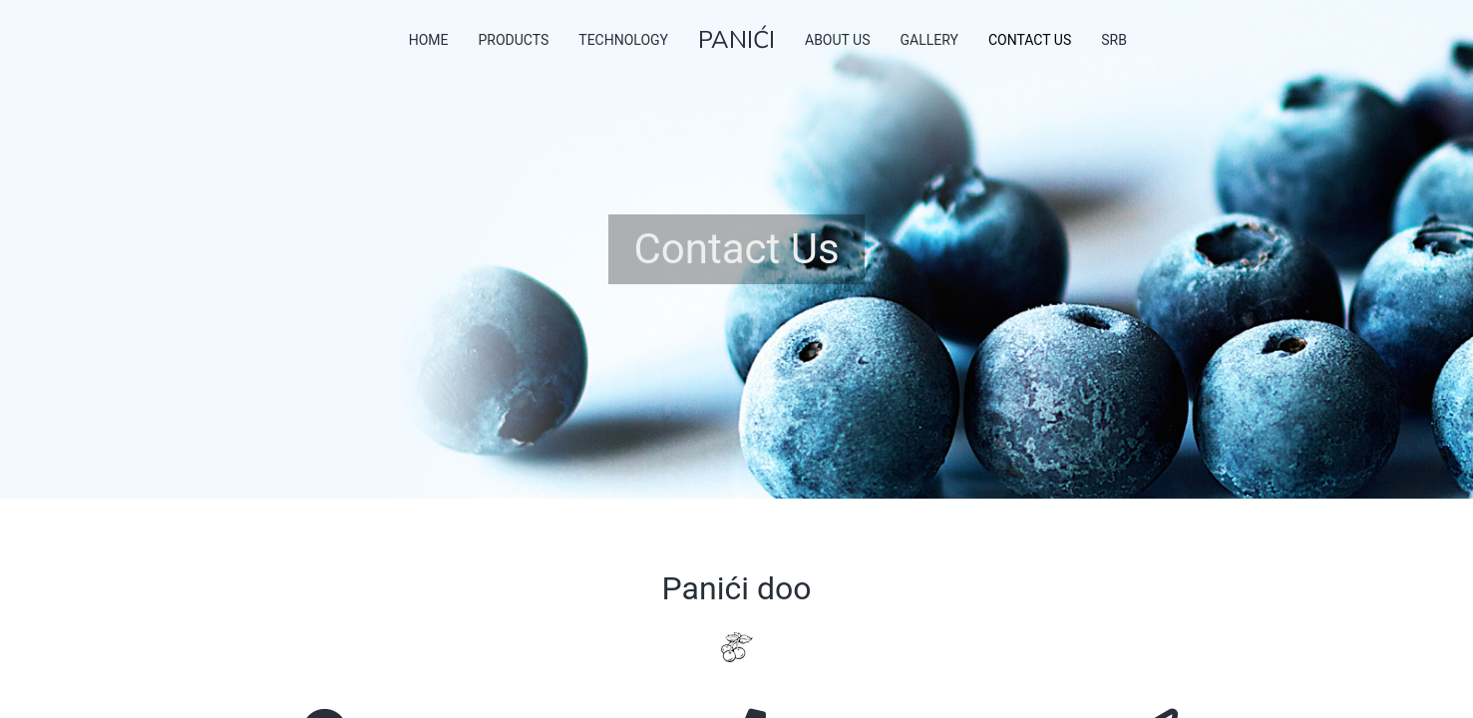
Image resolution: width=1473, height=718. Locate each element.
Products (513, 40)
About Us (838, 40)
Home (429, 40)
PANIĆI (736, 40)
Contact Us (1029, 40)
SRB (1114, 40)
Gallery (929, 40)
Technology (623, 40)
